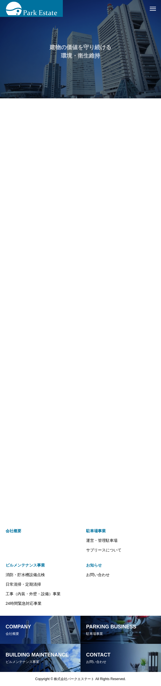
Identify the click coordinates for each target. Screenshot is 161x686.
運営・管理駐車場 (102, 540)
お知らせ (94, 565)
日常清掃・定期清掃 (23, 584)
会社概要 (13, 531)
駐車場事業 (96, 531)
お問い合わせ (98, 574)
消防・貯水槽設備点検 (25, 574)
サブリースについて (103, 550)
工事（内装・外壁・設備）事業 (33, 594)
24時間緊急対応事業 (24, 603)
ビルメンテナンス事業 (25, 565)
